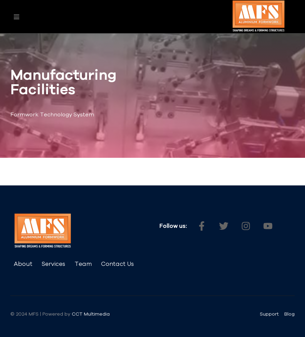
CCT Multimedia (91, 314)
